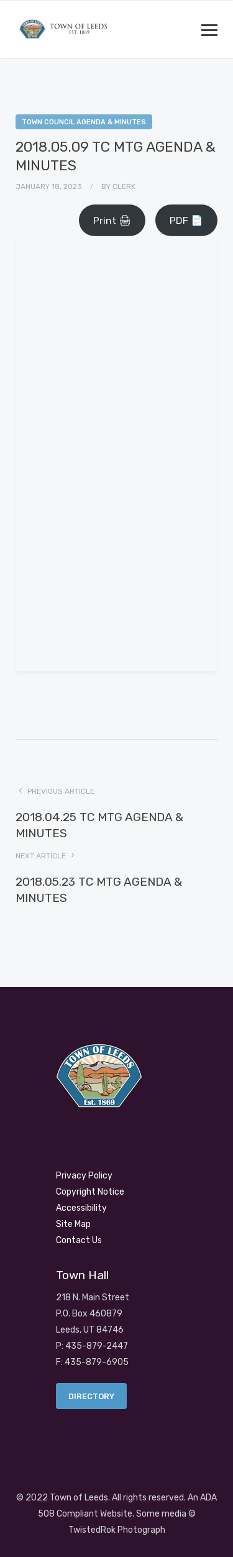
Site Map (73, 1224)
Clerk (123, 186)
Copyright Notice (90, 1192)
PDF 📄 (186, 220)
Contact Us (79, 1240)
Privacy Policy (84, 1175)
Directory (91, 1396)
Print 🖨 (112, 220)
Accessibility (81, 1208)
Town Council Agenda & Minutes (84, 122)
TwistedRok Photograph (116, 1530)
